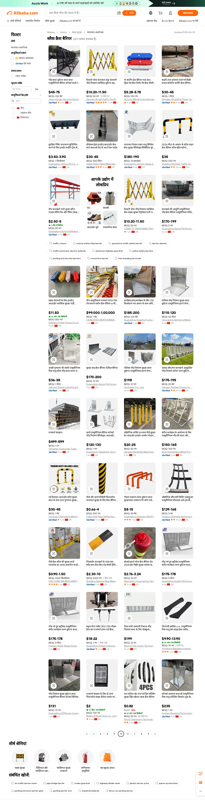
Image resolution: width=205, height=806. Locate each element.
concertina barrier (97, 258)
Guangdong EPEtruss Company (64, 713)
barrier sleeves (158, 243)
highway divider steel (108, 783)
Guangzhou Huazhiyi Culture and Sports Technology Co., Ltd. (140, 319)
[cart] (161, 13)
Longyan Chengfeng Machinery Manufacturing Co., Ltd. (64, 516)
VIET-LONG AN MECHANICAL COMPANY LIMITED (64, 581)
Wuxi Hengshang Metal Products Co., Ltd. (177, 452)
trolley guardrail (80, 783)
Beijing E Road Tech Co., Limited (102, 716)
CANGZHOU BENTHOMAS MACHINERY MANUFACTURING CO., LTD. (102, 319)
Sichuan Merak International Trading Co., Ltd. (140, 99)
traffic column (57, 243)
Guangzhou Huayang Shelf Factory (140, 516)
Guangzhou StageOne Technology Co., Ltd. (102, 452)
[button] (119, 13)
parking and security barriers (65, 258)
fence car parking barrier (119, 790)
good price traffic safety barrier (125, 243)
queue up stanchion (166, 783)
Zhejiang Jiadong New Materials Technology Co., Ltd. (102, 581)
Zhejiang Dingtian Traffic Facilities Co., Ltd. (177, 164)
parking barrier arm (61, 790)
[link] (200, 773)
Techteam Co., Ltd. (134, 387)
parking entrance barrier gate (27, 790)
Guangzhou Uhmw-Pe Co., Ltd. (64, 164)
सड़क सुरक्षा (77, 32)
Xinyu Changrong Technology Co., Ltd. (140, 719)
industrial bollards (88, 790)
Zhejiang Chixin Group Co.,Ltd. (64, 322)
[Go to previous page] (87, 734)
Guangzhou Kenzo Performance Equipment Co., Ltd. (177, 228)
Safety (63, 32)
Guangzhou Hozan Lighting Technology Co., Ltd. (102, 645)
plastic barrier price (137, 783)
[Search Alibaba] (81, 13)
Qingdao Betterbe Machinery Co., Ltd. (140, 452)
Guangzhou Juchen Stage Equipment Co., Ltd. (140, 164)
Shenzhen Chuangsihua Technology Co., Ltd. (140, 581)
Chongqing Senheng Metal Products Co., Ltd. (177, 319)
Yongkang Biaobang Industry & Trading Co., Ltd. (177, 648)
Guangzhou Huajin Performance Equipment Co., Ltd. (177, 581)
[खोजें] (129, 13)
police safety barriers (141, 251)
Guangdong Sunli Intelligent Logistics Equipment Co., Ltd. (64, 231)
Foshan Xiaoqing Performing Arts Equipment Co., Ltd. (177, 713)
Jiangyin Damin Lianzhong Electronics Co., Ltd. (64, 387)
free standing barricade (128, 258)
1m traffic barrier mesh (24, 783)
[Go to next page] (155, 734)
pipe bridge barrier (54, 783)
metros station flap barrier (87, 243)
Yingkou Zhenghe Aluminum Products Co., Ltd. (177, 516)
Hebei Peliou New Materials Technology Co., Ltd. (102, 164)
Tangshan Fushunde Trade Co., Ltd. (64, 448)
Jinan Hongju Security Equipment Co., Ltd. (64, 99)
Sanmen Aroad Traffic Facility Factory (102, 99)
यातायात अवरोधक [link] (95, 32)
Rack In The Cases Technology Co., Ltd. (140, 645)
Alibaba (51, 32)
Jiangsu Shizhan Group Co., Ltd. (177, 387)
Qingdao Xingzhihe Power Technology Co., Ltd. (177, 99)
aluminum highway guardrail (107, 251)
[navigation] (26, 383)
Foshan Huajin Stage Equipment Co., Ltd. (64, 645)
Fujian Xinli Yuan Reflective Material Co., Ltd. (102, 516)
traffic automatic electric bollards (67, 251)
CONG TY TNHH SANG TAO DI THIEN (140, 228)
